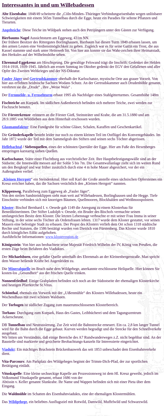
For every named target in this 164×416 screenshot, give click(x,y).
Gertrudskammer (44, 79)
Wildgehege (18, 402)
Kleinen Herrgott (17, 179)
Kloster (8, 208)
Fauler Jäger (12, 79)
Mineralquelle (19, 269)
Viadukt (8, 349)
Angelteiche (11, 30)
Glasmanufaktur (15, 127)
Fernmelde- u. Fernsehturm (30, 95)
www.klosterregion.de (62, 237)
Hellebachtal (12, 147)
